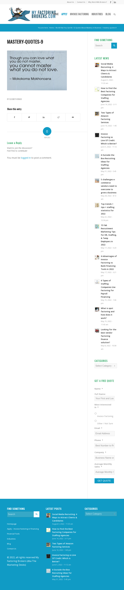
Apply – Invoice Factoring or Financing (23, 529)
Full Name (100, 394)
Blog (9, 543)
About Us (70, 2)
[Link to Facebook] (110, 2)
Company (100, 452)
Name (99, 388)
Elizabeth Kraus (15, 99)
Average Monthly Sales (103, 465)
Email (98, 428)
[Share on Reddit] (58, 117)
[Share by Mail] (73, 117)
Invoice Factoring (105, 416)
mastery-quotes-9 (25, 41)
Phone (99, 440)
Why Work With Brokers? (97, 2)
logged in (26, 157)
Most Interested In (103, 406)
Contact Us (81, 2)
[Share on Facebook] (14, 117)
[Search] (114, 14)
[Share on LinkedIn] (44, 117)
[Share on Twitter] (29, 117)
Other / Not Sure (105, 423)
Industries (11, 539)
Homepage (12, 524)
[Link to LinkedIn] (115, 2)
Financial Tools (13, 533)
